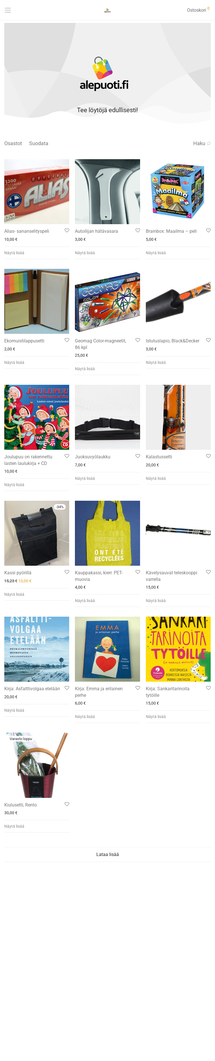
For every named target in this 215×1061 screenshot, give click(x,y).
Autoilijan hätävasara (96, 231)
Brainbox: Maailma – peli (171, 231)
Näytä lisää (14, 253)
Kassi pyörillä (17, 572)
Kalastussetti (159, 456)
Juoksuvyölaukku (92, 456)
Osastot (13, 143)
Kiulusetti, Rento (20, 805)
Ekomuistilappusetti (24, 341)
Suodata (38, 143)
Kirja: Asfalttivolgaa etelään (32, 688)
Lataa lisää (107, 854)
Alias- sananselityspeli (26, 231)
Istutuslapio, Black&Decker (172, 341)
